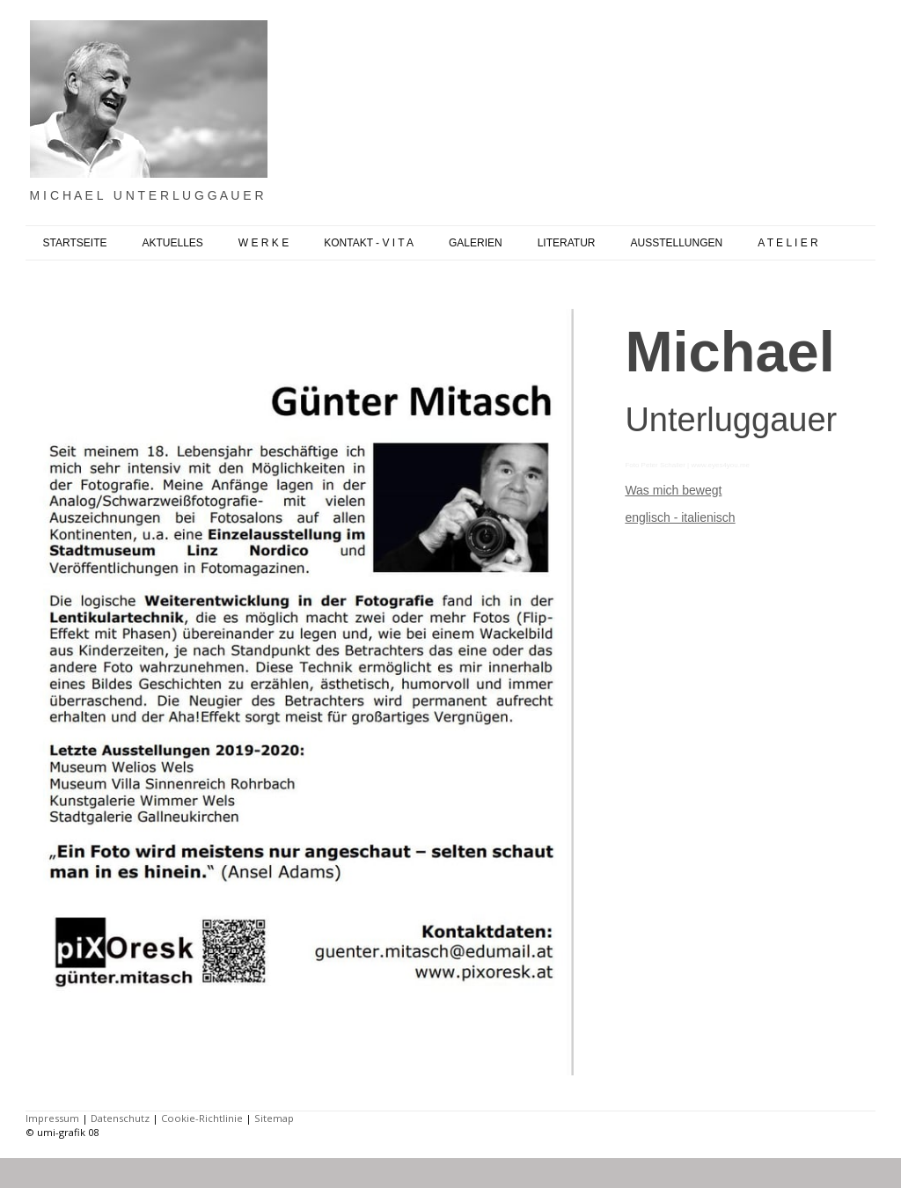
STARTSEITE (75, 243)
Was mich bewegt (673, 490)
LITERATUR (567, 243)
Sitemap (274, 1118)
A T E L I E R (787, 243)
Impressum (52, 1118)
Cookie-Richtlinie (202, 1118)
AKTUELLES (172, 243)
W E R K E (263, 243)
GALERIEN (475, 243)
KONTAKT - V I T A (369, 243)
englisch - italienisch (680, 517)
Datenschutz (120, 1118)
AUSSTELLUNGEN (676, 243)
